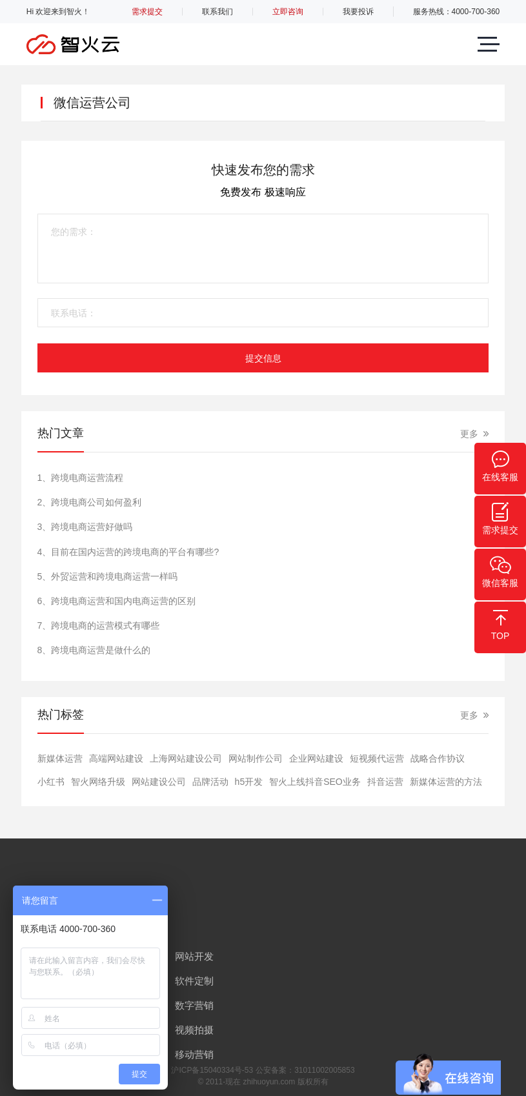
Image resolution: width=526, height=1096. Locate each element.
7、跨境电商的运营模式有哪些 (98, 625)
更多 (469, 434)
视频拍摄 (194, 1029)
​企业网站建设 (316, 758)
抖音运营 (385, 781)
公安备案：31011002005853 (305, 1070)
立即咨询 (287, 11)
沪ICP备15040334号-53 (212, 1070)
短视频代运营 (377, 758)
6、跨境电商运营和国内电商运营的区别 (116, 601)
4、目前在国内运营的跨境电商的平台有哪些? (128, 552)
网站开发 (194, 956)
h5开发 (249, 781)
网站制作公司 (255, 758)
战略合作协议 (437, 758)
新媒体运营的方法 (446, 781)
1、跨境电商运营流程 (80, 477)
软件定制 (194, 980)
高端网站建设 (116, 758)
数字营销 (194, 1005)
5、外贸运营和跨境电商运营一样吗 (107, 576)
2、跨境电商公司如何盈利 (89, 502)
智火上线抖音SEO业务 (315, 781)
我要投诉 (358, 11)
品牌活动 (210, 781)
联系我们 (217, 11)
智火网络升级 (98, 781)
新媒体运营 (60, 758)
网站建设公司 (159, 781)
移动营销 (194, 1054)
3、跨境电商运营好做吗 (85, 527)
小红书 (51, 781)
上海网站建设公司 (186, 758)
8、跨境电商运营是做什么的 (94, 650)
